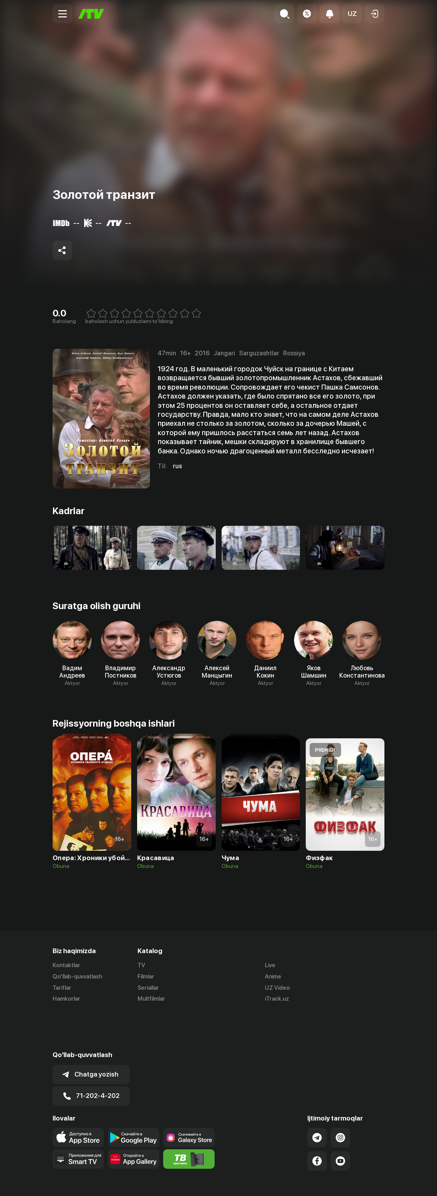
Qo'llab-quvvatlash (77, 976)
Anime (273, 976)
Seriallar (148, 987)
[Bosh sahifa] (91, 13)
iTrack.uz (277, 999)
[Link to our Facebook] (317, 1122)
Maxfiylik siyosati (362, 1181)
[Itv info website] (189, 1120)
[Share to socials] (62, 250)
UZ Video (277, 987)
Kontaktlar (66, 965)
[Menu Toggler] (62, 13)
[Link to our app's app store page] (78, 1099)
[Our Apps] (78, 1120)
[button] (352, 13)
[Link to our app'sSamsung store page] (189, 1099)
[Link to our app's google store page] (133, 1099)
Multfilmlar (151, 999)
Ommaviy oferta (309, 1181)
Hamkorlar (66, 999)
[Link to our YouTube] (340, 1122)
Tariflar (62, 987)
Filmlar (145, 976)
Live (270, 965)
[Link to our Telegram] (317, 1099)
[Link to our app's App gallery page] (133, 1120)
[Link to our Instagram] (340, 1099)
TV (141, 965)
